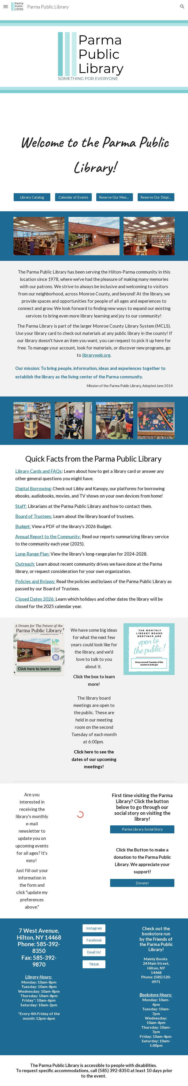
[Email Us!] (94, 952)
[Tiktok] (94, 964)
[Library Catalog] (32, 197)
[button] (5, 6)
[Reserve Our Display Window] (156, 197)
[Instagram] (94, 928)
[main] (94, 155)
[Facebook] (94, 940)
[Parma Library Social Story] (142, 829)
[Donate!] (142, 883)
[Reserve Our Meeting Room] (114, 197)
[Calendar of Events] (73, 197)
